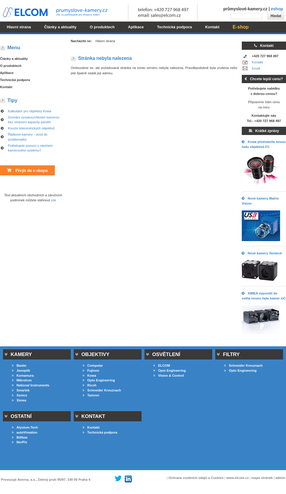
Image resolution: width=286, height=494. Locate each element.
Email (256, 68)
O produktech (11, 65)
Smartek (20, 390)
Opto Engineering (99, 380)
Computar (93, 365)
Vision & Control (168, 375)
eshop (277, 8)
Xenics (19, 395)
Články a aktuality (14, 58)
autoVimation (24, 432)
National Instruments (30, 385)
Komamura (23, 375)
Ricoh (89, 385)
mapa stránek (262, 478)
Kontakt (257, 62)
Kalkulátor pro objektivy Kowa (29, 111)
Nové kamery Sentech (262, 253)
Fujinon (91, 370)
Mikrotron (22, 380)
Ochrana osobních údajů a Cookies (195, 478)
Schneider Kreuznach (102, 390)
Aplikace (7, 73)
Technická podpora (15, 80)
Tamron (91, 395)
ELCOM (161, 365)
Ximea (19, 400)
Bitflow (19, 437)
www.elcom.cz (237, 478)
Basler (19, 365)
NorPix (19, 442)
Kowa (89, 375)
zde (53, 200)
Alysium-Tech (25, 427)
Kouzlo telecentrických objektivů (31, 128)
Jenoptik (21, 370)
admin (280, 478)
